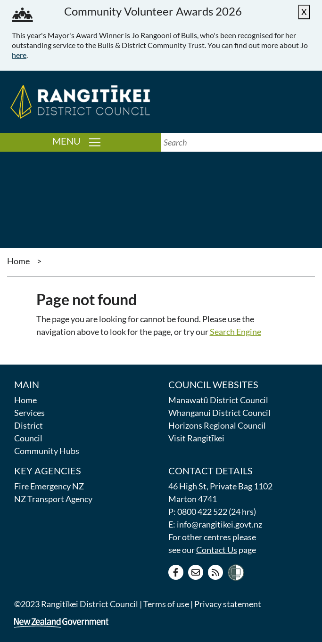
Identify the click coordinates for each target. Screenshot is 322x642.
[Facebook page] (175, 572)
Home (18, 261)
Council (28, 438)
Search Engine (235, 331)
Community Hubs (46, 451)
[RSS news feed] (215, 572)
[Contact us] (195, 572)
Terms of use (166, 604)
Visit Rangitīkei (196, 438)
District (28, 425)
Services (29, 412)
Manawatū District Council (218, 400)
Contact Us (216, 549)
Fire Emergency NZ (49, 486)
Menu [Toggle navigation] (106, 141)
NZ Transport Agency (53, 499)
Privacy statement (227, 604)
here (19, 54)
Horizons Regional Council (217, 425)
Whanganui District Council (219, 412)
